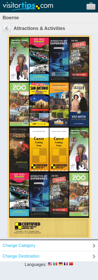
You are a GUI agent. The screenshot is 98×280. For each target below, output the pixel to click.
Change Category (19, 245)
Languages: (36, 264)
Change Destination (21, 256)
